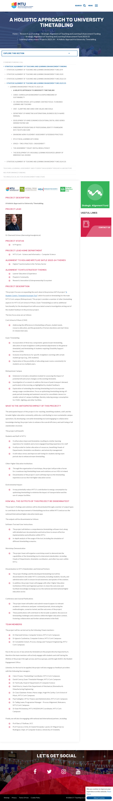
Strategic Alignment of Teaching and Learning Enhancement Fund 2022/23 (36, 79)
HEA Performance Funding (14, 172)
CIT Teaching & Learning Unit (22, 6)
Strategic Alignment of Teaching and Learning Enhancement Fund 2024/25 (36, 162)
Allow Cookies (99, 798)
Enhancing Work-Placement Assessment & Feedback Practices (38, 135)
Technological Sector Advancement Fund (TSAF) (24, 177)
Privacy (14, 798)
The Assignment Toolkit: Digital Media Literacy (31, 148)
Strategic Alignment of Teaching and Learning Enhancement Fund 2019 (35, 70)
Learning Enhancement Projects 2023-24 (37, 39)
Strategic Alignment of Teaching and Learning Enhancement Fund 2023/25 (57, 36)
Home (15, 34)
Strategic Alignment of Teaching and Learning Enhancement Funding (71, 34)
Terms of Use (24, 798)
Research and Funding (29, 34)
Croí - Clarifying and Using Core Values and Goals (33, 109)
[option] (56, 34)
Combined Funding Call (13, 62)
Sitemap (6, 798)
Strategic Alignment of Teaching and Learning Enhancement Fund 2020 (35, 74)
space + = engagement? (29, 144)
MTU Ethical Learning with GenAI (26, 139)
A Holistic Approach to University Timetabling (76, 39)
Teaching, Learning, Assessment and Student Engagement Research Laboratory (37, 168)
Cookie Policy (35, 798)
